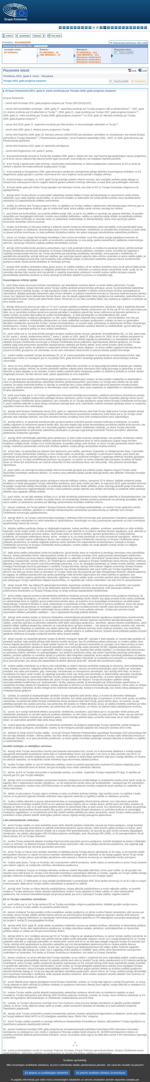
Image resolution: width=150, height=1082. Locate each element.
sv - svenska (145, 27)
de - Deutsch (75, 27)
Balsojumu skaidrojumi (89, 57)
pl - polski (123, 27)
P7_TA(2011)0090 (124, 52)
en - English (86, 27)
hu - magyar (112, 27)
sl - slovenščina (138, 27)
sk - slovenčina (134, 27)
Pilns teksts (56, 36)
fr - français (89, 27)
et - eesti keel (78, 27)
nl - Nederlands (119, 27)
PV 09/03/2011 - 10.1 (87, 52)
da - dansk (71, 27)
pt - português (127, 27)
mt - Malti (115, 27)
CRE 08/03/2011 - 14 (50, 55)
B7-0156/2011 (11, 52)
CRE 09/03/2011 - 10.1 (88, 55)
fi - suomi (141, 27)
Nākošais (37, 36)
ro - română (130, 27)
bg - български (60, 27)
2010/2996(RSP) (23, 42)
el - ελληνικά (82, 27)
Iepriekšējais (24, 36)
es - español (63, 27)
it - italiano (101, 27)
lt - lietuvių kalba (108, 27)
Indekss (9, 36)
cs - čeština (67, 27)
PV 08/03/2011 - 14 (49, 52)
